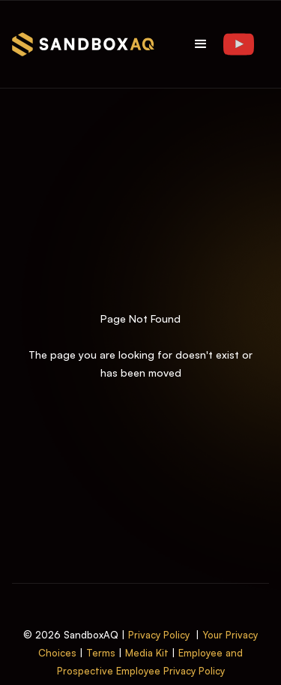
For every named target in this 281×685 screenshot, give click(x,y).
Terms (100, 653)
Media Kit (147, 653)
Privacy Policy (159, 635)
